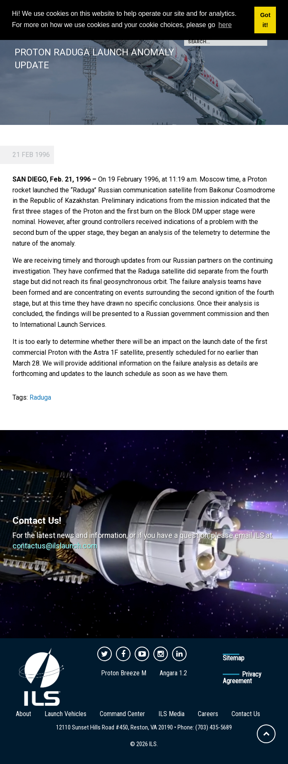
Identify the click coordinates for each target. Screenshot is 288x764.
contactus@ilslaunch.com (54, 546)
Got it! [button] (265, 20)
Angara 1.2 (173, 673)
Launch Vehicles (65, 714)
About (23, 714)
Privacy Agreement (242, 677)
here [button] (225, 24)
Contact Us (245, 714)
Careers (208, 714)
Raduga (40, 397)
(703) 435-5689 (213, 727)
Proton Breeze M (123, 673)
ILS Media (171, 714)
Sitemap (233, 658)
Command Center (122, 714)
